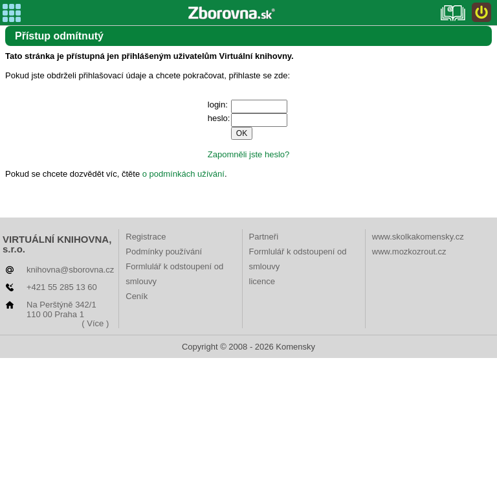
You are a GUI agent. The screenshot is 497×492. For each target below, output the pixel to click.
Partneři (264, 236)
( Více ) (95, 323)
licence (262, 281)
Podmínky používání (164, 251)
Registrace (146, 236)
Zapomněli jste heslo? (248, 154)
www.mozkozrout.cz (409, 251)
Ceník (137, 296)
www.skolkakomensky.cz (418, 236)
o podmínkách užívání (183, 174)
